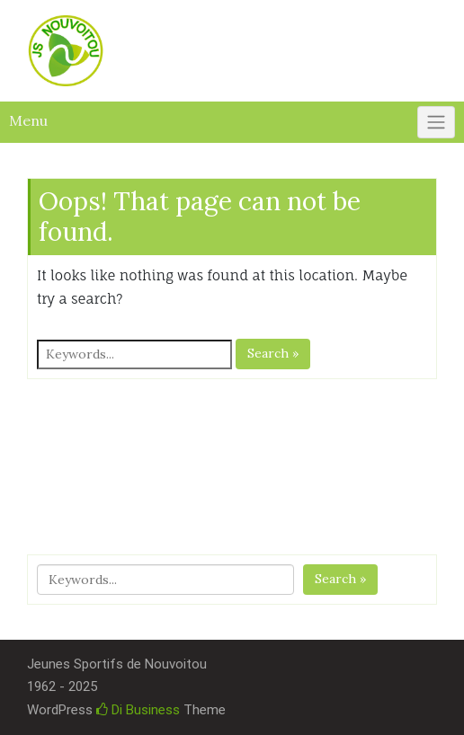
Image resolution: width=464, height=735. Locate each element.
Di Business (138, 710)
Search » (273, 353)
